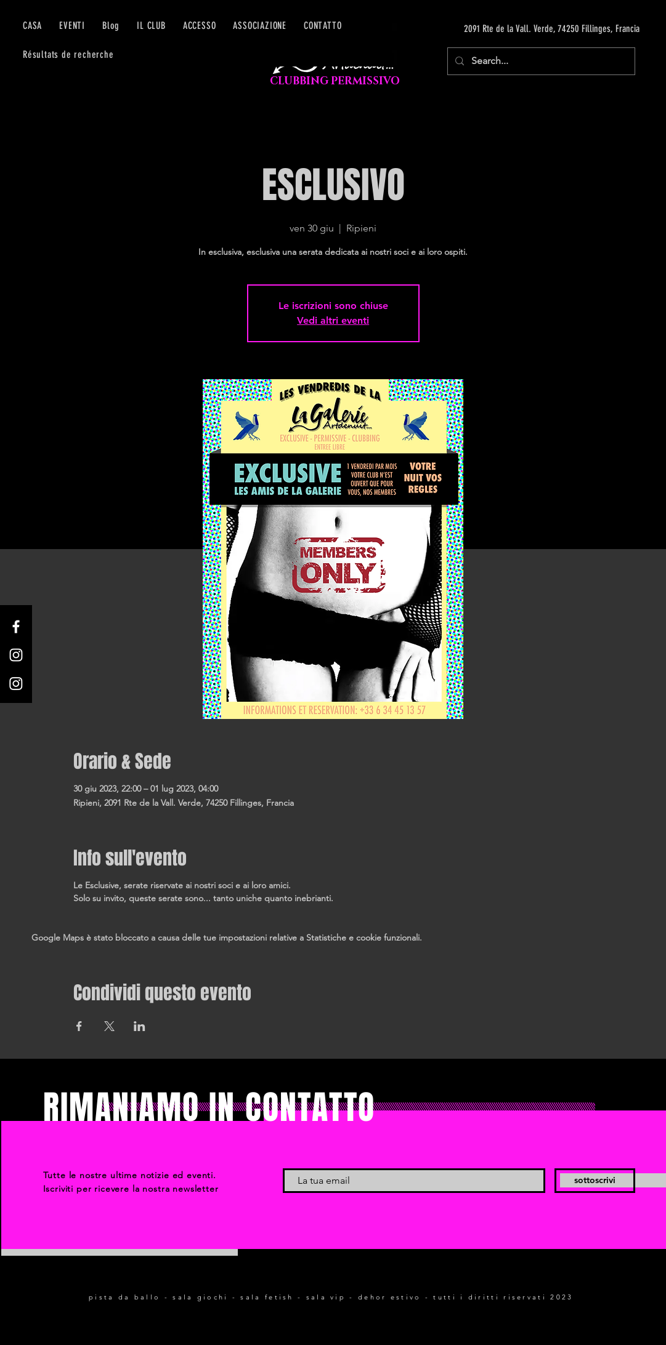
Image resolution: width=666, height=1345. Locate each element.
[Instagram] (16, 655)
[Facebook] (16, 626)
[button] (199, 26)
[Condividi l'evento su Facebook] (79, 1026)
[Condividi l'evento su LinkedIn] (139, 1026)
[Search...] (540, 61)
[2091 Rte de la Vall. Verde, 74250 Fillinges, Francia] (523, 29)
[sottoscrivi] (594, 1180)
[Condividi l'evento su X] (109, 1026)
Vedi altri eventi (333, 320)
